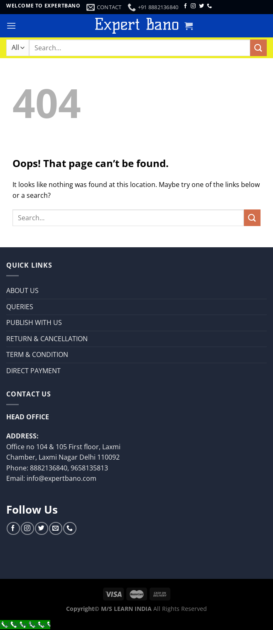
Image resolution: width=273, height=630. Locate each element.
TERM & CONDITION (37, 354)
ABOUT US (22, 290)
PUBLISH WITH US (34, 322)
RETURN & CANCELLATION (47, 338)
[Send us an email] (55, 528)
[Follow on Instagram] (193, 6)
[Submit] (258, 47)
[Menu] (11, 25)
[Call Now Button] (25, 624)
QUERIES (19, 306)
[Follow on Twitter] (201, 6)
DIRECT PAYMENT (33, 370)
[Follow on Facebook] (185, 6)
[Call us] (209, 6)
